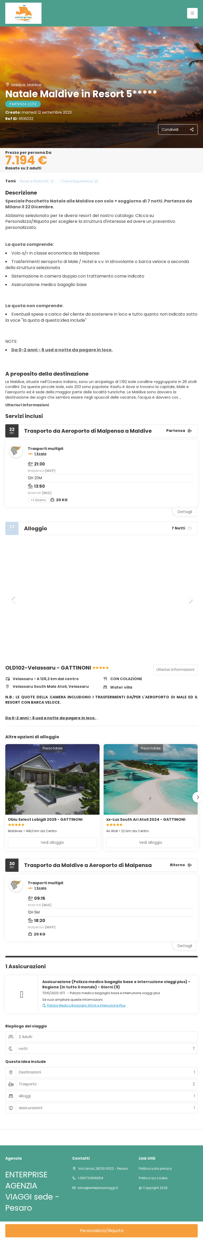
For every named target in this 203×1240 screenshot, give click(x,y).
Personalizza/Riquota (101, 1231)
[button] (13, 599)
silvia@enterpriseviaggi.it (97, 1188)
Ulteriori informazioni (27, 405)
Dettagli (185, 511)
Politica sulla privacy (155, 1169)
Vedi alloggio (52, 842)
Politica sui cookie (153, 1178)
